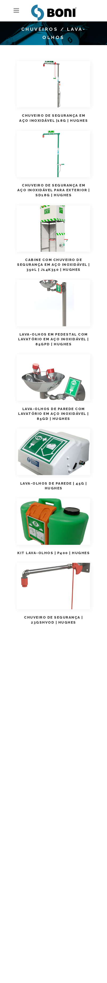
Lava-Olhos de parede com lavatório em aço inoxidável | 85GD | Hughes (53, 414)
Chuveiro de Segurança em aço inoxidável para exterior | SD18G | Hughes (53, 190)
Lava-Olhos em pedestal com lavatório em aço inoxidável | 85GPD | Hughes (53, 339)
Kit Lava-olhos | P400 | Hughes (53, 553)
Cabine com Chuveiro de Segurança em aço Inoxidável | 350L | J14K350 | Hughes (53, 265)
